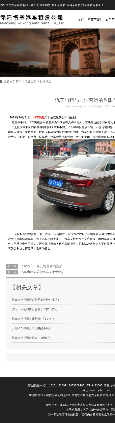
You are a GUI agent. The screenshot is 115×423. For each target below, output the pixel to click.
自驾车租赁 (73, 5)
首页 (81, 19)
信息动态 (30, 81)
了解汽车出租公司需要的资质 (41, 266)
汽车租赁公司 (99, 395)
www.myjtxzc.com (81, 106)
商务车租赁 (59, 5)
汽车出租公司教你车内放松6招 (42, 272)
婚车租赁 (87, 5)
